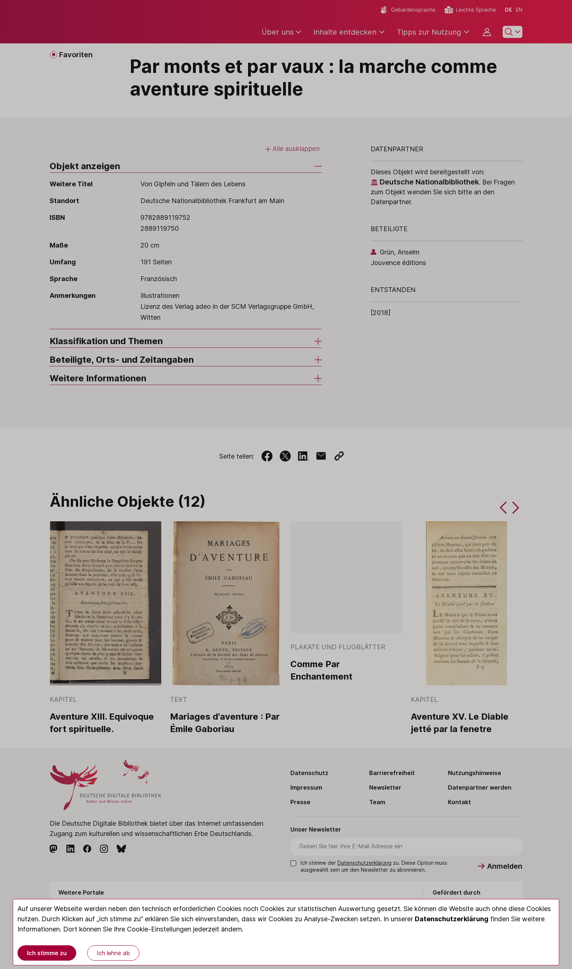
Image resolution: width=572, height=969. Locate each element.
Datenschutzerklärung (451, 919)
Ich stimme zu (47, 953)
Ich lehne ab (113, 953)
